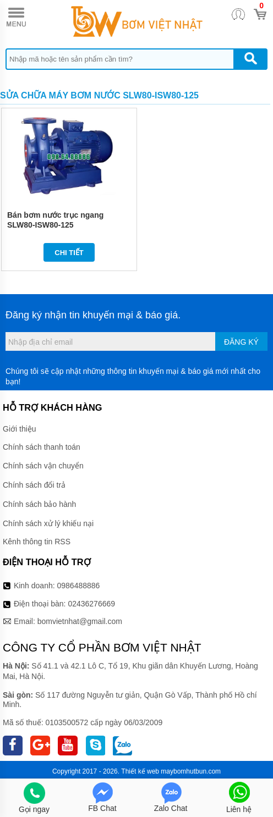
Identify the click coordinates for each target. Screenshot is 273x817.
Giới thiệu (19, 428)
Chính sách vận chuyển (43, 465)
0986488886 (78, 585)
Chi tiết (69, 253)
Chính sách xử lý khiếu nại (48, 523)
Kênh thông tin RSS (36, 541)
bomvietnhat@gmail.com (79, 621)
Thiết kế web (140, 771)
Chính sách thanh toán (41, 447)
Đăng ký (241, 342)
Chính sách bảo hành (39, 504)
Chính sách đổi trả (34, 485)
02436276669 (91, 603)
